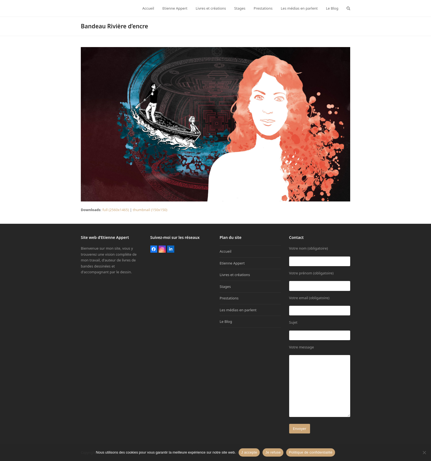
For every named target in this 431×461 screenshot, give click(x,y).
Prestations (229, 298)
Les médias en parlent (238, 309)
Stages (225, 286)
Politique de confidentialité (310, 452)
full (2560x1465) (115, 209)
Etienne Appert (232, 263)
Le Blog (226, 321)
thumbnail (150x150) (150, 209)
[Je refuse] (424, 452)
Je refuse (273, 452)
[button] (348, 8)
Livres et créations (235, 274)
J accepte (249, 452)
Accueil (225, 251)
